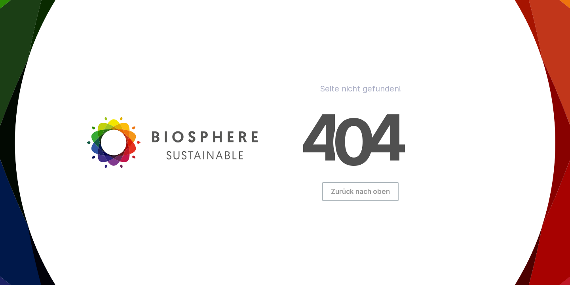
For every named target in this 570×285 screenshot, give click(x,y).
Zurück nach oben (360, 192)
